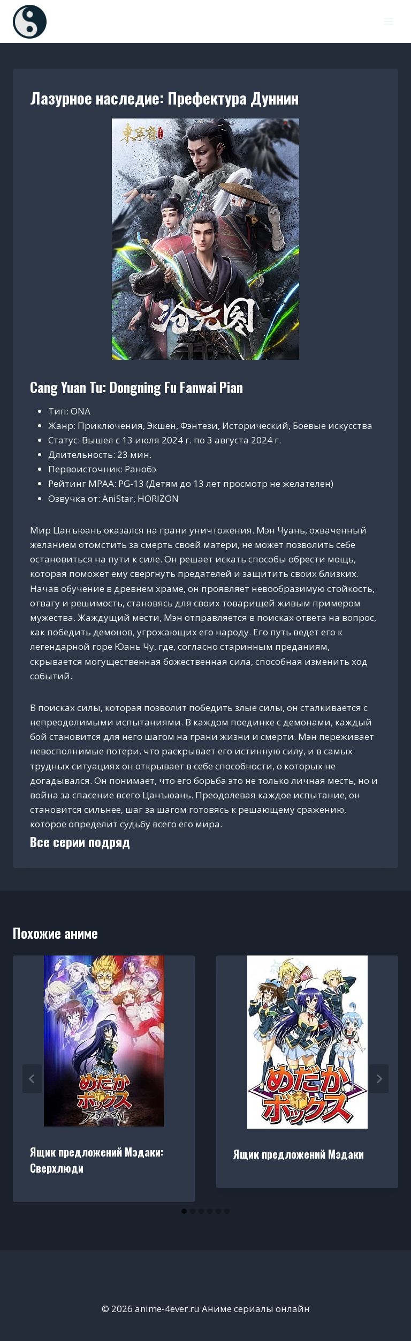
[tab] (184, 1211)
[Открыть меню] (388, 21)
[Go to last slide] (32, 1078)
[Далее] (379, 1078)
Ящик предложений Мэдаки (298, 1154)
